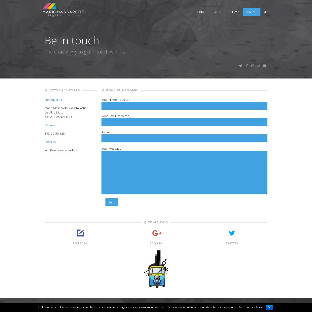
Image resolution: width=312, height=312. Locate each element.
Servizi (233, 12)
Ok (269, 307)
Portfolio (215, 12)
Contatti (249, 12)
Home (199, 12)
